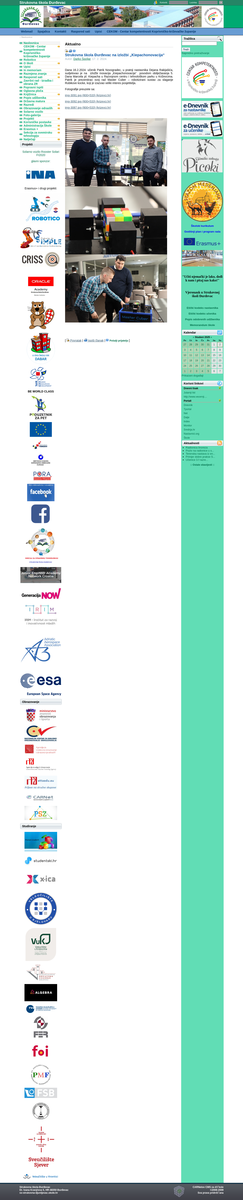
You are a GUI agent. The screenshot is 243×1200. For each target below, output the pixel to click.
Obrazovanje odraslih (38, 108)
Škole (187, 437)
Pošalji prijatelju (117, 340)
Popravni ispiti (33, 87)
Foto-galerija (32, 115)
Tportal (187, 409)
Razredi (29, 104)
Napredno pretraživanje (195, 53)
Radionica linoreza (197, 447)
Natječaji (30, 139)
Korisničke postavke (37, 122)
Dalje (186, 417)
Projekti (29, 118)
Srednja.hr (189, 429)
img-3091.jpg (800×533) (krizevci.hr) (88, 95)
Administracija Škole (38, 125)
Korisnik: (164, 2)
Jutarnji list (189, 392)
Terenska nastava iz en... (200, 453)
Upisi (27, 66)
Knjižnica (30, 94)
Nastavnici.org (191, 433)
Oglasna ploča (33, 90)
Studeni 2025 (202, 337)
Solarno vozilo (33, 111)
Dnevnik (188, 405)
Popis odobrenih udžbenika (202, 319)
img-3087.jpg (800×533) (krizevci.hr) (88, 107)
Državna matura (34, 101)
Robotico (30, 59)
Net (186, 413)
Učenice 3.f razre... (197, 459)
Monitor (188, 425)
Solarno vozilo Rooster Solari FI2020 (40, 153)
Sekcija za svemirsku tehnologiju (38, 134)
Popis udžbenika (35, 97)
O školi (28, 63)
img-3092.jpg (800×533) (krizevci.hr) (88, 101)
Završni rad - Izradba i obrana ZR (38, 82)
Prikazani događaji (192, 375)
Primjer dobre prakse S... (200, 456)
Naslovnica (26, 37)
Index (187, 421)
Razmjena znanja (35, 73)
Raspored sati (33, 77)
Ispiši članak (94, 340)
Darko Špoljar (82, 59)
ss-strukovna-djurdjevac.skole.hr (39, 1192)
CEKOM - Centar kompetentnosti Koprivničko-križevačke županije (37, 51)
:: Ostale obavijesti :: (202, 464)
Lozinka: (193, 2)
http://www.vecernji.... (195, 396)
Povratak (74, 340)
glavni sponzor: (40, 161)
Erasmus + (31, 129)
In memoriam (32, 70)
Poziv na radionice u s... (200, 450)
